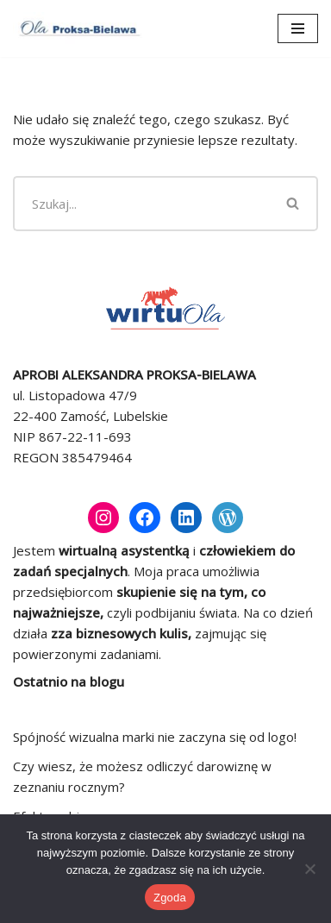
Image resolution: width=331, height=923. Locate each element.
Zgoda (169, 897)
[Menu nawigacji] (298, 28)
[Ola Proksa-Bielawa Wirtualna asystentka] (77, 28)
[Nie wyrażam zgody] (309, 868)
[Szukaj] (141, 203)
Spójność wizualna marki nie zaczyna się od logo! (155, 736)
